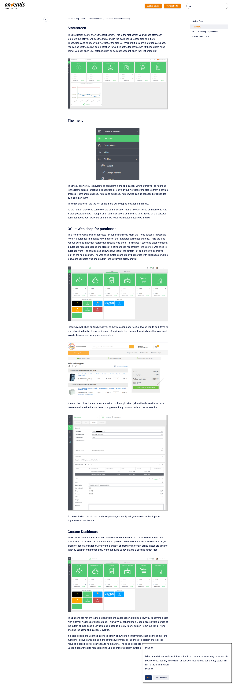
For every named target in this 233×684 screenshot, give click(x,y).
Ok (148, 678)
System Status (153, 6)
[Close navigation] (45, 19)
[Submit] (190, 6)
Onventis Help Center (76, 19)
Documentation (95, 19)
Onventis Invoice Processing (118, 19)
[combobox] (207, 6)
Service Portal (172, 6)
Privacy (149, 668)
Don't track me (161, 678)
